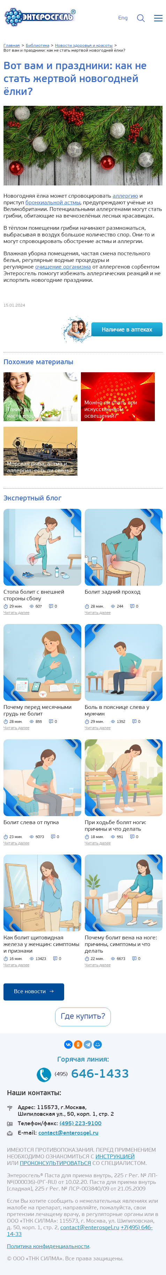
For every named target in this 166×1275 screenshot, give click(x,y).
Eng (123, 18)
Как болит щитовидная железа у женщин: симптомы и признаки (41, 944)
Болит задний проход (113, 592)
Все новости (34, 992)
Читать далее (16, 613)
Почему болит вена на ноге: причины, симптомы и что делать (121, 944)
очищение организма (63, 267)
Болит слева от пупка (31, 823)
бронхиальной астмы (52, 203)
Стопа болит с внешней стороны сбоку (33, 595)
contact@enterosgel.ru (68, 1133)
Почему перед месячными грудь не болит (37, 711)
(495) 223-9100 (80, 1124)
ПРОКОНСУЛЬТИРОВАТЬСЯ (55, 1163)
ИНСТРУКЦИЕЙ (115, 1157)
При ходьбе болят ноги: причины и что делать (115, 826)
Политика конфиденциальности (48, 1247)
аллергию (125, 196)
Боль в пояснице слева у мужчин (117, 711)
